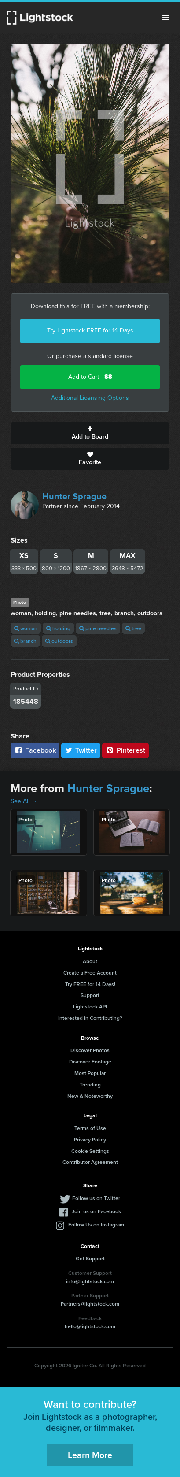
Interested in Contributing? (90, 1018)
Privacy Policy (90, 1139)
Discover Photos (90, 1050)
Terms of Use (90, 1128)
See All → (24, 801)
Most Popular (90, 1073)
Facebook (35, 750)
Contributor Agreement (90, 1162)
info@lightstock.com (90, 1281)
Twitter (81, 750)
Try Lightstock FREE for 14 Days (90, 330)
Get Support (90, 1258)
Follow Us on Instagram (96, 1224)
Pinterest (125, 750)
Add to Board (90, 433)
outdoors (59, 641)
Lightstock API (90, 1006)
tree (133, 628)
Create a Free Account (90, 972)
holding (58, 628)
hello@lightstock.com (90, 1326)
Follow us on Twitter (96, 1198)
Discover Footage (90, 1061)
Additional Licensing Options (90, 397)
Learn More (90, 1454)
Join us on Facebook (96, 1211)
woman (25, 628)
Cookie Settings (90, 1151)
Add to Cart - (90, 376)
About (90, 961)
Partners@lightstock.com (90, 1303)
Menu (166, 18)
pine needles (98, 628)
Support (90, 995)
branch (25, 641)
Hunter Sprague (74, 496)
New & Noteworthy (90, 1096)
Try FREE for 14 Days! (90, 984)
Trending (90, 1084)
